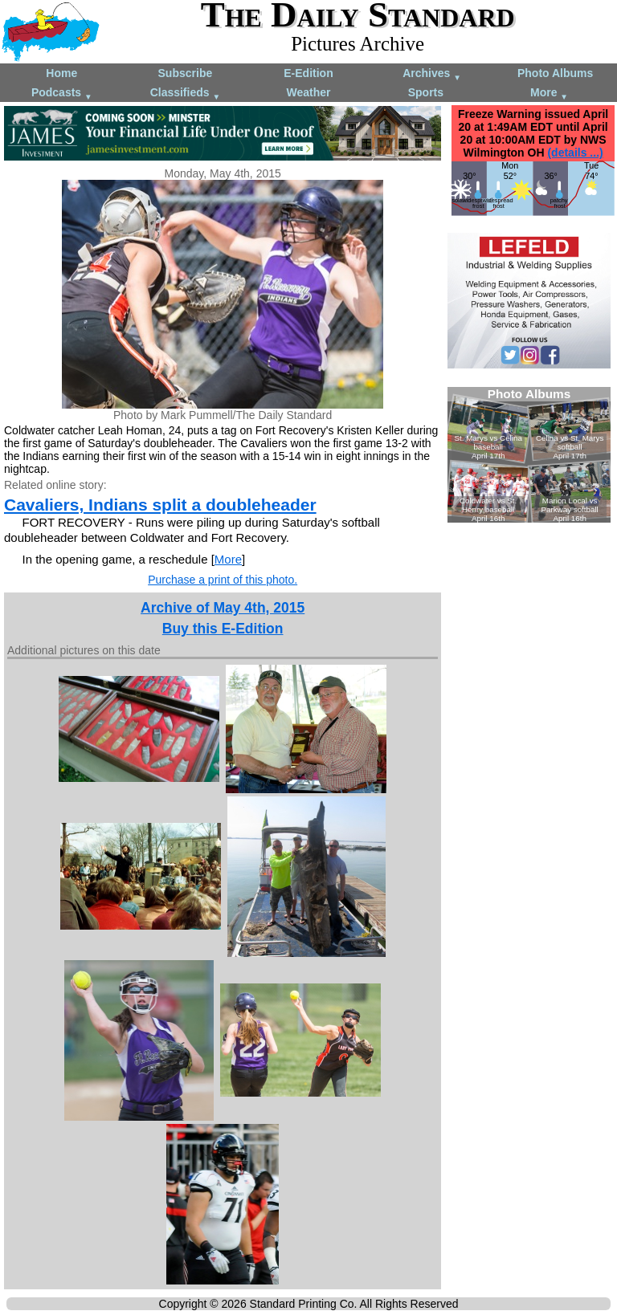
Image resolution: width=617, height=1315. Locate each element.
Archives (431, 74)
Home (61, 73)
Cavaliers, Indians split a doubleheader (160, 504)
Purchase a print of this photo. (222, 579)
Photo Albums (555, 73)
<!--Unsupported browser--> (529, 455)
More (549, 93)
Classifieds (185, 93)
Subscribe (185, 73)
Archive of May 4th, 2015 (222, 608)
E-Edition (308, 73)
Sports (425, 92)
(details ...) (575, 152)
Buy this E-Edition (223, 629)
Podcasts (61, 93)
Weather (308, 92)
